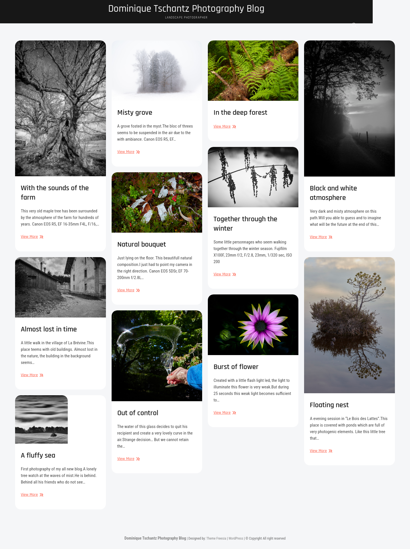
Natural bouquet (141, 244)
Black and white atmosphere (333, 193)
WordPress (236, 539)
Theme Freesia (216, 539)
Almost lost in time (49, 329)
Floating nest (329, 405)
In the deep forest (240, 113)
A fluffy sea (38, 455)
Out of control (137, 413)
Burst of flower (236, 367)
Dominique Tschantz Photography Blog (205, 9)
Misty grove (134, 113)
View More (31, 237)
